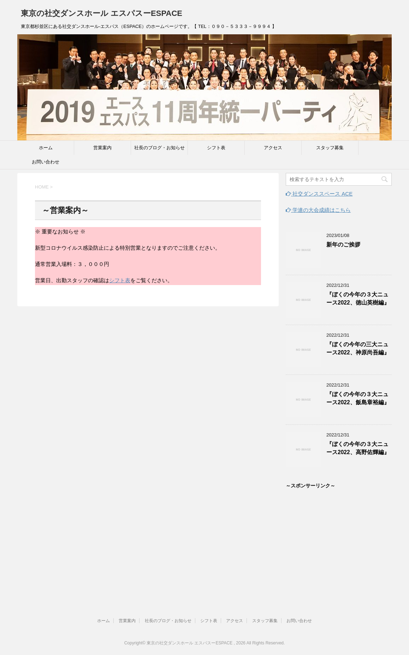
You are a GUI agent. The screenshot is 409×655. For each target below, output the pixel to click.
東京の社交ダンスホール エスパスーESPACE (101, 13)
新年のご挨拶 (343, 245)
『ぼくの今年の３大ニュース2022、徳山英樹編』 (358, 298)
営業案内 (102, 147)
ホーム (46, 147)
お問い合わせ (45, 161)
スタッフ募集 (330, 147)
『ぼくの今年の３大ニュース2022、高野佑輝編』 (358, 448)
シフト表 (216, 147)
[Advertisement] (339, 541)
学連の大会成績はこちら (318, 210)
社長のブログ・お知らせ (159, 147)
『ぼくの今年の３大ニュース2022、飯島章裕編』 (358, 398)
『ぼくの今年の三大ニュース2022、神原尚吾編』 (358, 348)
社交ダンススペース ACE (319, 194)
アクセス (273, 147)
